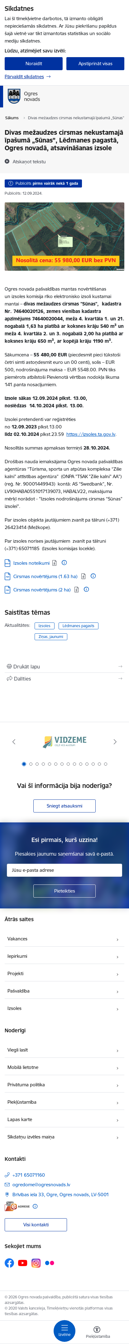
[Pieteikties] (64, 891)
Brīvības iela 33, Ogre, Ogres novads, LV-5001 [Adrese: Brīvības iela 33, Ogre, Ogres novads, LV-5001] (60, 1194)
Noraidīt (34, 63)
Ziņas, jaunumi (51, 636)
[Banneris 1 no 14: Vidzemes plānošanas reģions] (64, 742)
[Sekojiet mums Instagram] (36, 1263)
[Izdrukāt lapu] (64, 666)
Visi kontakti (36, 1225)
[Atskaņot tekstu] (29, 161)
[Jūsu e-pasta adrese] (64, 870)
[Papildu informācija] (64, 562)
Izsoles (44, 625)
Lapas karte (19, 1119)
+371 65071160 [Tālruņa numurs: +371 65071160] (28, 1175)
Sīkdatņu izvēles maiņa (31, 1137)
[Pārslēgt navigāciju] (64, 1331)
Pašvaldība (18, 991)
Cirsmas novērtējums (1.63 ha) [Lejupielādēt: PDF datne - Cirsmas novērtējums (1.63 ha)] (46, 576)
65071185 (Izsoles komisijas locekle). (57, 548)
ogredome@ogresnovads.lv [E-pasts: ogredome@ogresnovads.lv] (41, 1185)
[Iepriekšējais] (14, 742)
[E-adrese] (17, 1206)
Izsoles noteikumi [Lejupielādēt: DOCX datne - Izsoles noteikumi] (31, 563)
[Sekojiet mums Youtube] (22, 1262)
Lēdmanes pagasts (78, 625)
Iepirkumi (17, 956)
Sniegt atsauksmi (64, 806)
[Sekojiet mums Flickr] (49, 1262)
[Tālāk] (115, 742)
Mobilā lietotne (22, 1067)
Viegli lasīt (17, 1050)
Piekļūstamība (21, 1102)
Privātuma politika (26, 1085)
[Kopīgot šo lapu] (64, 679)
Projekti (15, 973)
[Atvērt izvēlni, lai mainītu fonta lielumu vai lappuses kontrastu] (97, 1333)
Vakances (17, 939)
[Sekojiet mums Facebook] (9, 1263)
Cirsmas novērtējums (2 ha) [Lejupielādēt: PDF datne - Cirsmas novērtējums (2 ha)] (42, 590)
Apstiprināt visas (95, 63)
